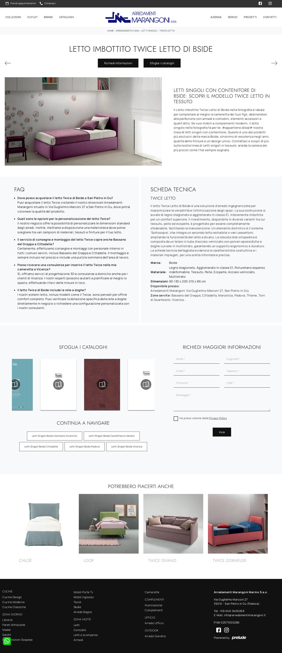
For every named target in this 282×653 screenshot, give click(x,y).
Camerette (152, 590)
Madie (6, 628)
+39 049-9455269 (232, 609)
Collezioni (13, 16)
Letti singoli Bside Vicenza (126, 444)
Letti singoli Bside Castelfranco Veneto (112, 434)
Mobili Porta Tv (83, 590)
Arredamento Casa (127, 28)
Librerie (7, 618)
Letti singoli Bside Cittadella (41, 444)
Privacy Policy (218, 416)
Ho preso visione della (203, 416)
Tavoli (77, 600)
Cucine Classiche (14, 605)
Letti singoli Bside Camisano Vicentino (54, 434)
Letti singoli (149, 28)
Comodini (80, 628)
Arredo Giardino (155, 634)
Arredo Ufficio (154, 621)
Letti (77, 623)
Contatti (269, 16)
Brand (48, 16)
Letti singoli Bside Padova (85, 444)
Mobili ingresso (84, 595)
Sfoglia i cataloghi (162, 61)
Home (110, 28)
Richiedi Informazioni (118, 61)
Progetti (250, 16)
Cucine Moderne (13, 600)
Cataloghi (66, 16)
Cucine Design (12, 595)
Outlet (32, 16)
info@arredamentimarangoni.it (245, 613)
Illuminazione (153, 603)
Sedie (77, 605)
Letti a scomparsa (86, 633)
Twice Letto (167, 28)
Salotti (6, 633)
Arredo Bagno (83, 610)
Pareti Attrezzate (13, 623)
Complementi (154, 608)
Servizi (233, 16)
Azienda (216, 16)
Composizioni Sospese (17, 638)
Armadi (78, 638)
